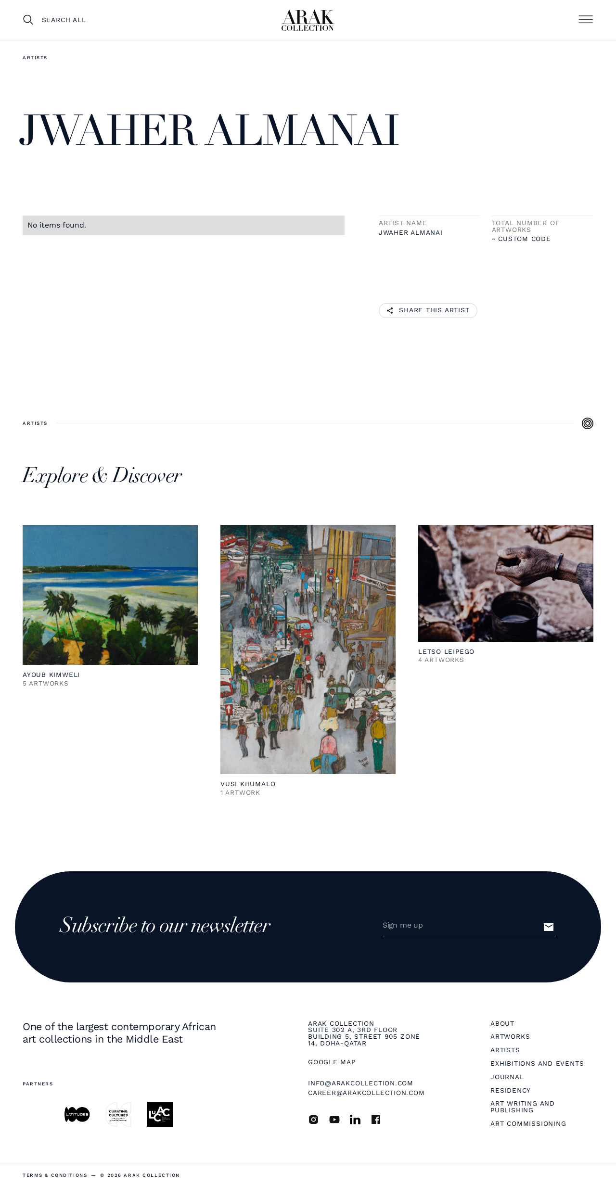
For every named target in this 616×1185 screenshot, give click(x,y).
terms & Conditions (55, 1175)
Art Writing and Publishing (522, 1106)
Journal (507, 1077)
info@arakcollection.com (360, 1083)
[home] (308, 20)
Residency (510, 1090)
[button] (585, 20)
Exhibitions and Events (537, 1063)
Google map (332, 1062)
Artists (35, 57)
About (502, 1023)
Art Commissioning (528, 1124)
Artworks (510, 1036)
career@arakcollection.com (366, 1092)
